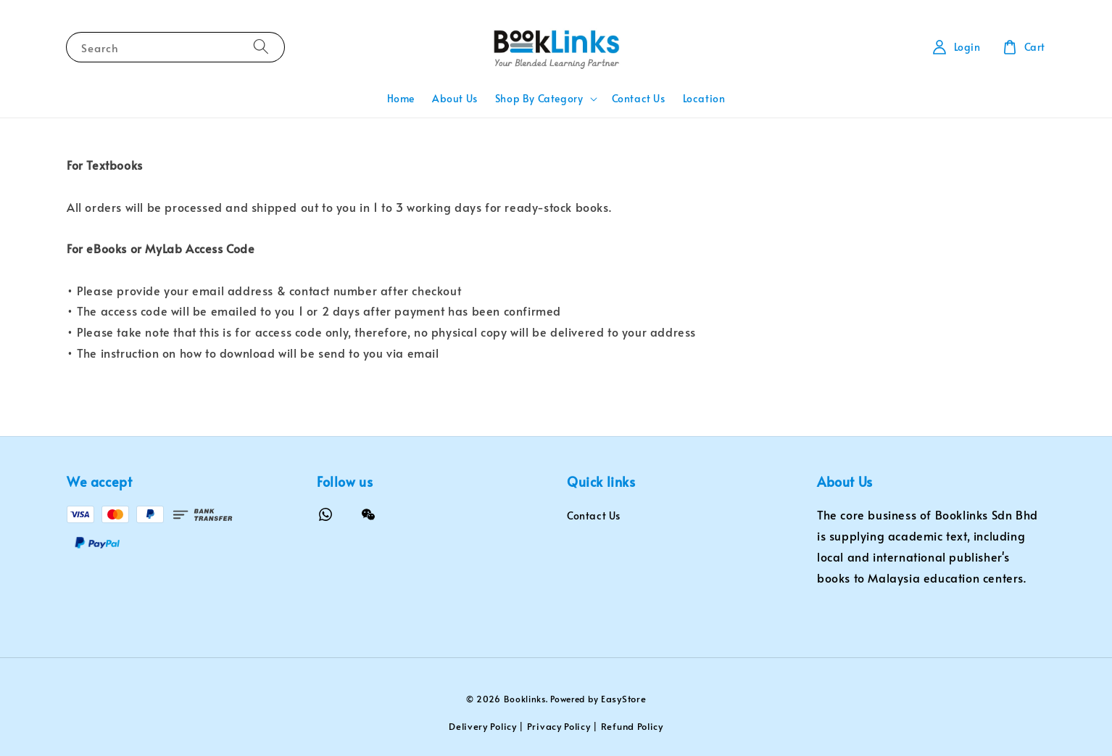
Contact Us (638, 98)
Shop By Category (539, 98)
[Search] (261, 47)
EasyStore (623, 698)
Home (401, 98)
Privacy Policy (559, 726)
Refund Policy (632, 726)
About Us (455, 98)
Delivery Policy (483, 726)
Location (704, 98)
